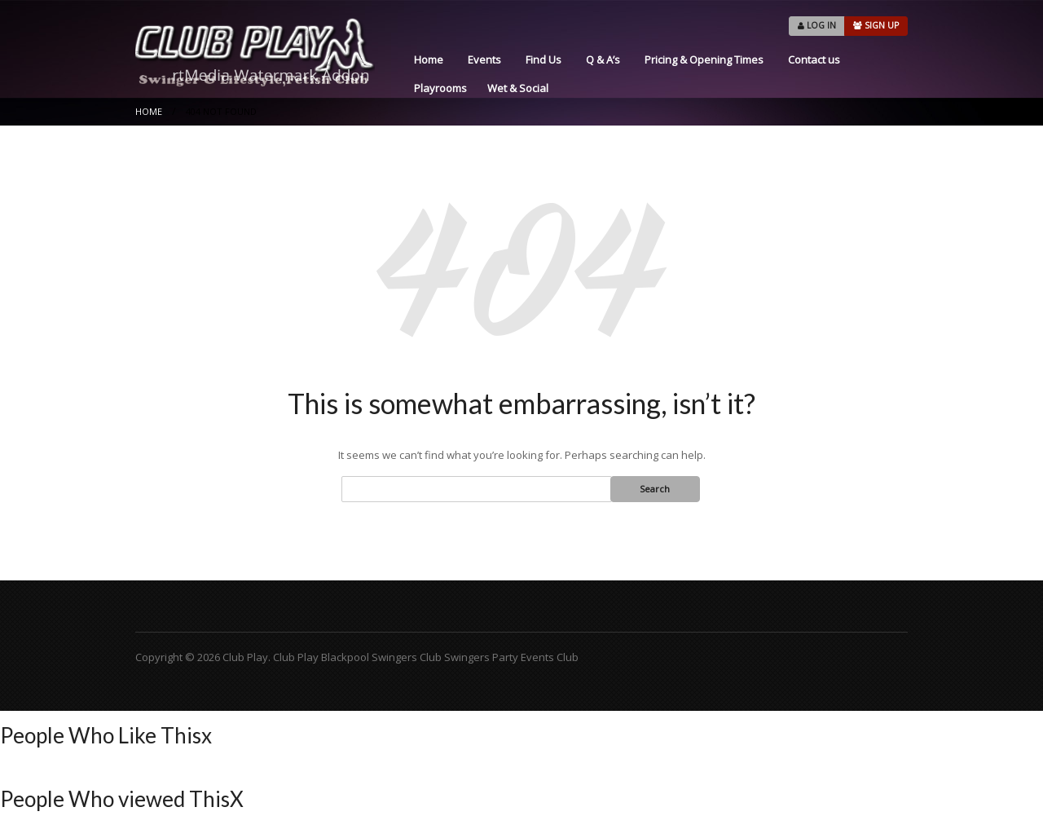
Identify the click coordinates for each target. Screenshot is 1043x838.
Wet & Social (517, 88)
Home (428, 59)
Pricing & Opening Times (704, 59)
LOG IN (817, 25)
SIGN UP (876, 25)
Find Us (543, 59)
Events (484, 59)
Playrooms (440, 88)
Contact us (814, 59)
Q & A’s (603, 59)
